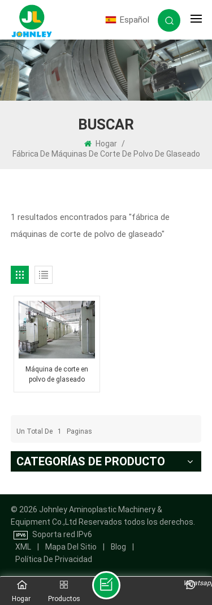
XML (23, 546)
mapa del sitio (71, 546)
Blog (118, 546)
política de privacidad (53, 559)
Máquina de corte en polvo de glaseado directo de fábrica (56, 374)
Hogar (100, 143)
